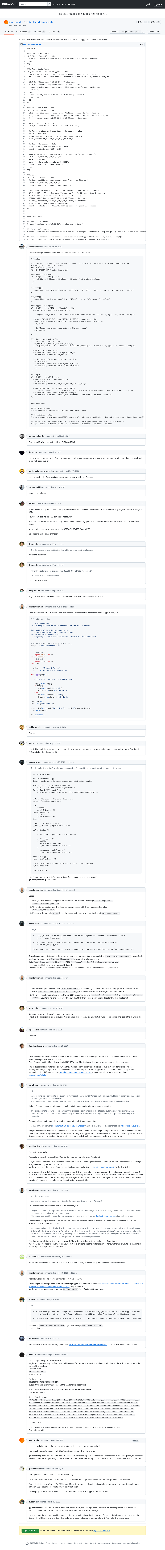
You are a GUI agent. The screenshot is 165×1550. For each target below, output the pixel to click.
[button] (143, 32)
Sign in (147, 4)
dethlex (32, 1338)
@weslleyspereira (36, 879)
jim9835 (32, 503)
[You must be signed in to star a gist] (142, 22)
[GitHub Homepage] (27, 1543)
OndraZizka (16, 22)
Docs (86, 1543)
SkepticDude (34, 590)
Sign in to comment (101, 1530)
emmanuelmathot (37, 436)
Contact (93, 1543)
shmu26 (32, 1354)
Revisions (23, 31)
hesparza (33, 452)
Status (70, 1543)
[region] (82, 144)
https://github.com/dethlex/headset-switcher (88, 1344)
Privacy (55, 1543)
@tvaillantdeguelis (37, 1455)
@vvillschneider (51, 879)
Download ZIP (154, 32)
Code (9, 31)
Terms (48, 1543)
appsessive (34, 1030)
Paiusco (32, 743)
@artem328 (68, 995)
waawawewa (34, 762)
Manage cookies (104, 1543)
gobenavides (34, 1256)
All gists (56, 4)
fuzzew (32, 1299)
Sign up (158, 4)
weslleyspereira (36, 607)
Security (62, 1543)
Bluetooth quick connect (103, 1167)
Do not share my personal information (126, 1543)
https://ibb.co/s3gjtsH (38, 1075)
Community (78, 1543)
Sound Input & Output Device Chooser (75, 1072)
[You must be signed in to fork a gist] (155, 22)
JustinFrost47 (35, 1468)
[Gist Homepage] (9, 4)
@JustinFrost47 (35, 1507)
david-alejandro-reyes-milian (41, 471)
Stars (40, 31)
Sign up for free (30, 1530)
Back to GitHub (68, 4)
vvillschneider (35, 727)
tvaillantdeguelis (36, 1046)
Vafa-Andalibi (35, 487)
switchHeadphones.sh (39, 22)
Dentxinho (33, 544)
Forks (54, 31)
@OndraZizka (34, 752)
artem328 (33, 246)
